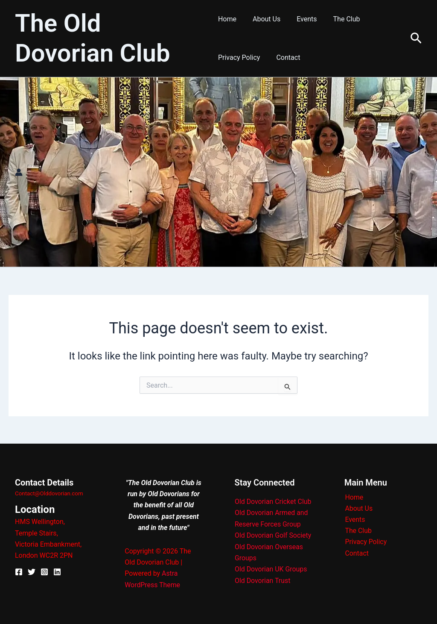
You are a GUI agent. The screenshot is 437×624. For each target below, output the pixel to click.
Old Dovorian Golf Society (273, 535)
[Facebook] (19, 572)
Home (227, 19)
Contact (285, 57)
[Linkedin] (57, 572)
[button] (416, 38)
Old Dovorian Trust (263, 580)
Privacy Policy (239, 57)
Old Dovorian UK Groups (271, 569)
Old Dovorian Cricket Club (273, 501)
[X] (31, 572)
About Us (264, 19)
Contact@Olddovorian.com (49, 493)
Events (301, 19)
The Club (339, 19)
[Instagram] (44, 572)
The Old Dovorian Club (92, 38)
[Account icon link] (19, 172)
